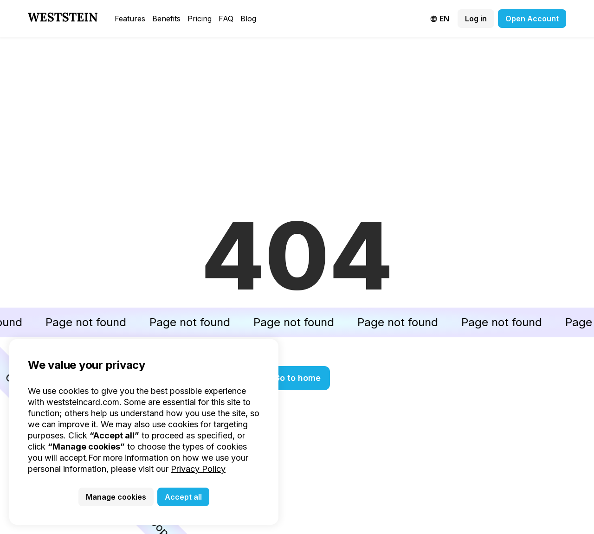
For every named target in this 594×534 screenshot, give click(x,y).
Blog (248, 18)
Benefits (166, 18)
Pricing (199, 18)
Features (130, 18)
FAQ (226, 18)
